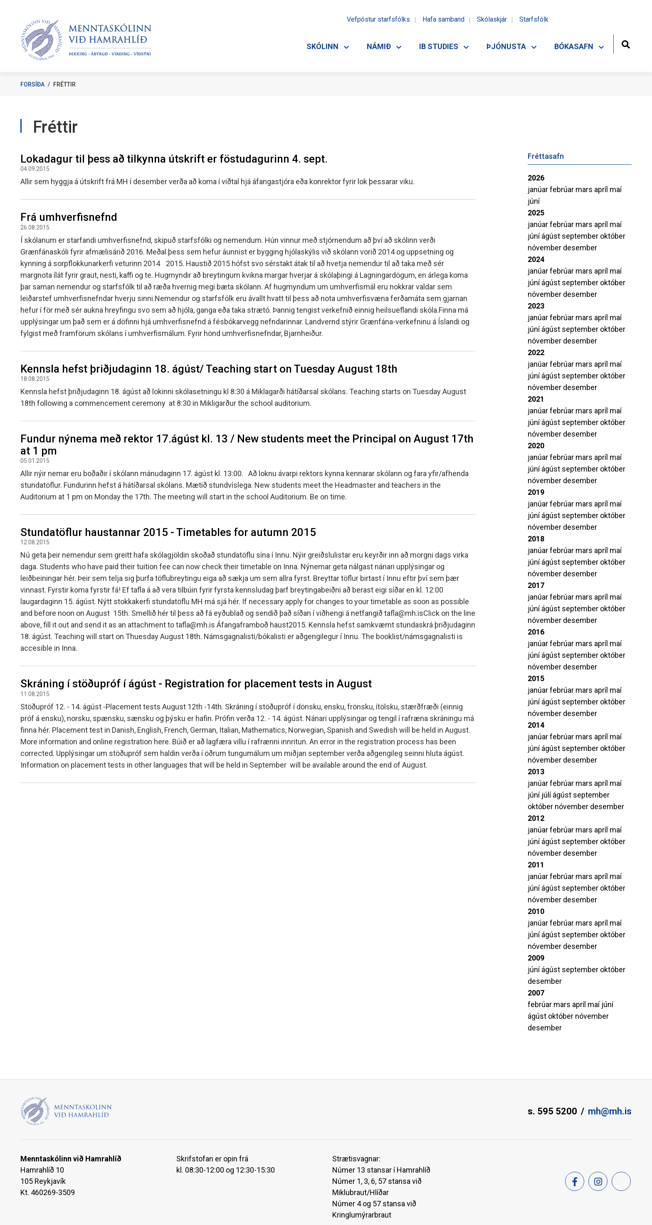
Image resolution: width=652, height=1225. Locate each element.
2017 (536, 585)
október (612, 236)
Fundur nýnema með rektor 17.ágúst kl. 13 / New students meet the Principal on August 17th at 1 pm (247, 444)
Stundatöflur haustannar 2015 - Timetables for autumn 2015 (168, 532)
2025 (536, 212)
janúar (539, 189)
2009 (536, 957)
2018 (536, 538)
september (581, 236)
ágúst (551, 236)
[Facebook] (574, 1181)
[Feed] (621, 1181)
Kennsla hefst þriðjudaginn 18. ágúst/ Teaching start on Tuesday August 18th (209, 369)
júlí (547, 794)
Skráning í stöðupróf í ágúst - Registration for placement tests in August (196, 683)
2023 (536, 305)
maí (616, 189)
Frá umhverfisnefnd (68, 217)
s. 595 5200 (552, 1111)
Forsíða (32, 84)
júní (534, 201)
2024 (536, 259)
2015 (536, 678)
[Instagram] (598, 1181)
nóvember (545, 247)
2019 (536, 492)
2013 (536, 771)
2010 (536, 911)
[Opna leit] (625, 43)
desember (580, 247)
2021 (536, 399)
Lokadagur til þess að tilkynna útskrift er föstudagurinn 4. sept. (174, 159)
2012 (536, 818)
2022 (536, 352)
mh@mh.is (610, 1111)
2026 (536, 177)
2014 (536, 725)
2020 (536, 445)
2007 (536, 992)
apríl (602, 189)
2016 (536, 631)
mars (584, 189)
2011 (536, 864)
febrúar (562, 189)
